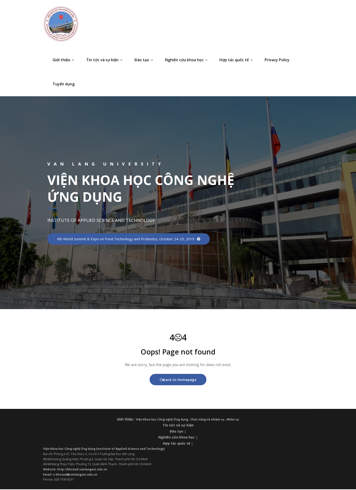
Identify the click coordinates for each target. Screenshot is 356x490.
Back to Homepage (178, 380)
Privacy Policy (277, 59)
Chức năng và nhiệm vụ (208, 420)
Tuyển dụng (64, 84)
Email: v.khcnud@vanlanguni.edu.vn (70, 475)
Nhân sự (234, 420)
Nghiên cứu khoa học (186, 59)
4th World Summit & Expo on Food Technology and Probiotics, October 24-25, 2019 (131, 238)
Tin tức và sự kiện (104, 59)
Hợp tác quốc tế (236, 59)
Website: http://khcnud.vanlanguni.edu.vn (76, 470)
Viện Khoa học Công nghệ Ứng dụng (161, 420)
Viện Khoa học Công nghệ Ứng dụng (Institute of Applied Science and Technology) (106, 449)
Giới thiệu (63, 59)
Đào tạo (143, 59)
